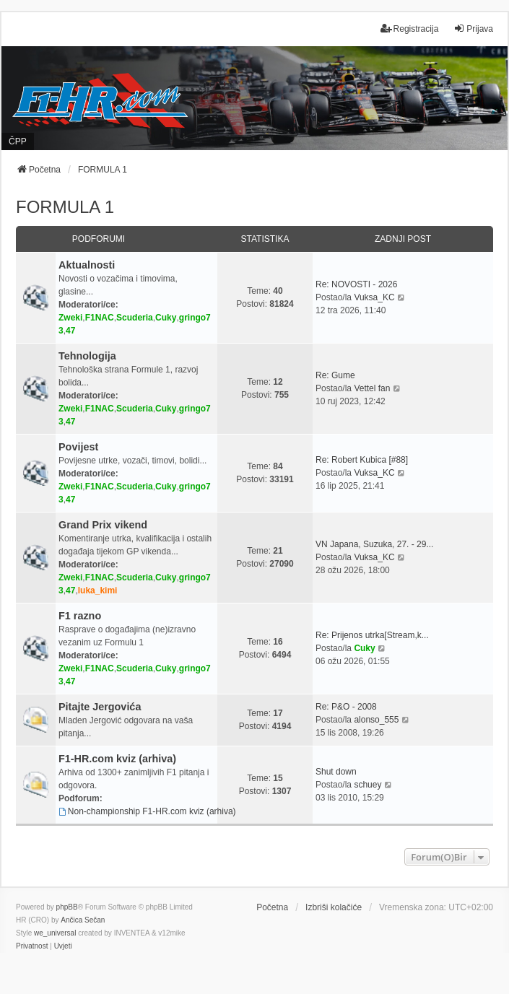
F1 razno (79, 616)
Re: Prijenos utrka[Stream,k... (372, 635)
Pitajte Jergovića (99, 706)
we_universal (55, 933)
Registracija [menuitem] (409, 28)
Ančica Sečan (83, 920)
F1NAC (99, 318)
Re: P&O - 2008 (346, 707)
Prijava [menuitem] (473, 28)
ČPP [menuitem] (18, 141)
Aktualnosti (86, 265)
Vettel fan (372, 388)
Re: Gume (335, 375)
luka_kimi (98, 590)
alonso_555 (376, 720)
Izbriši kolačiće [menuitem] (333, 907)
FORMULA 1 (65, 207)
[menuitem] (32, 946)
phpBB (67, 907)
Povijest (78, 447)
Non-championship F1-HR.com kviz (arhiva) (147, 811)
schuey (367, 785)
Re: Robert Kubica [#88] (362, 460)
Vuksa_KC (374, 297)
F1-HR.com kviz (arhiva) (117, 758)
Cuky (165, 318)
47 (70, 331)
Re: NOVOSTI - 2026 (356, 284)
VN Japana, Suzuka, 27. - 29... (374, 544)
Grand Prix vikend (102, 525)
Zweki (70, 318)
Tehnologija (87, 356)
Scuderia (134, 318)
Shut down (336, 772)
